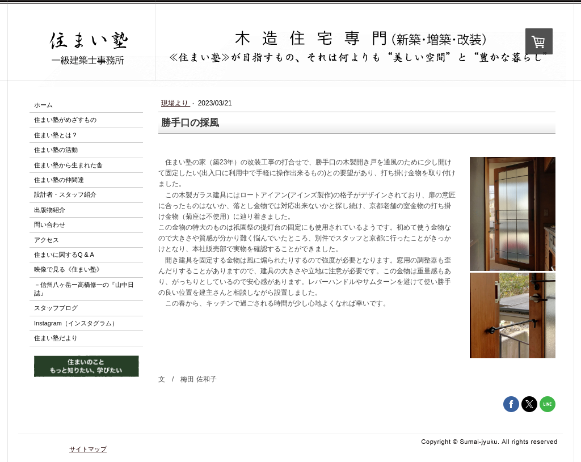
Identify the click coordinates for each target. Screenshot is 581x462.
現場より (175, 103)
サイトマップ (88, 449)
